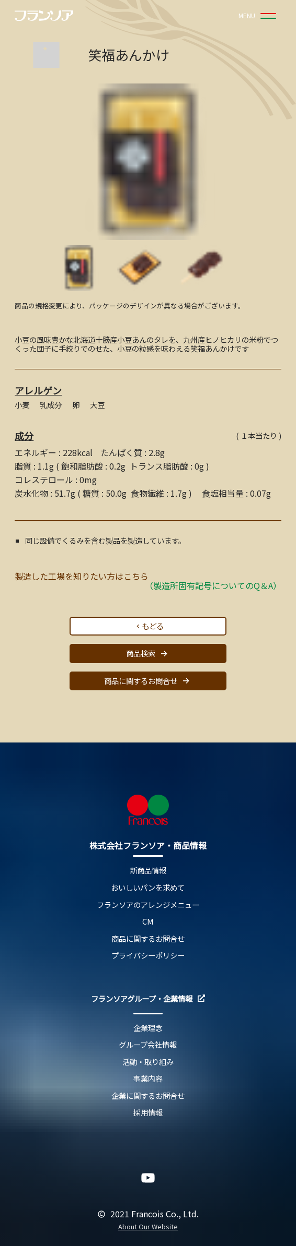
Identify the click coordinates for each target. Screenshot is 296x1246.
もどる (149, 625)
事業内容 (148, 1078)
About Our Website (148, 1227)
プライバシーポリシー (148, 955)
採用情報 (148, 1112)
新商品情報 (148, 870)
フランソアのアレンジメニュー (148, 905)
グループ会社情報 (148, 1044)
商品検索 (148, 654)
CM (148, 921)
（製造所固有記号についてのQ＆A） (213, 585)
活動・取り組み (148, 1062)
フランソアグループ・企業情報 (148, 999)
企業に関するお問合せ (148, 1096)
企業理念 (148, 1028)
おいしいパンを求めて (148, 887)
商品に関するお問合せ (148, 681)
